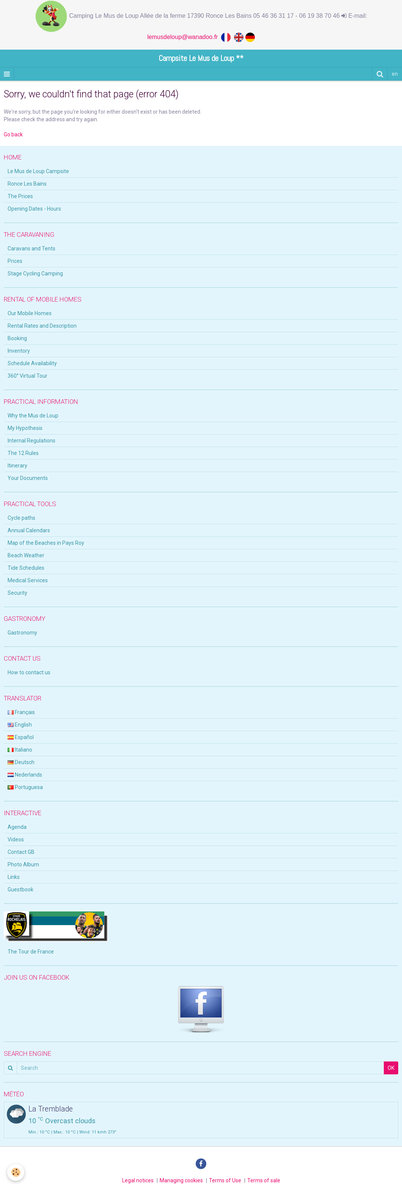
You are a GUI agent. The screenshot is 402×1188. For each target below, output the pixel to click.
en (395, 74)
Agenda (17, 827)
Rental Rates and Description (42, 326)
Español (21, 737)
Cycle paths (21, 518)
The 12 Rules (23, 453)
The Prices (20, 196)
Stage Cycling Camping (35, 273)
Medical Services (28, 580)
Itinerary (17, 466)
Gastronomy (22, 633)
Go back (13, 134)
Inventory (19, 351)
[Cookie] (16, 1172)
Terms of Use (225, 1180)
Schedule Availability (32, 363)
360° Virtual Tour (27, 376)
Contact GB (21, 852)
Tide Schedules (26, 568)
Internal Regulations (31, 441)
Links (14, 877)
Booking (17, 338)
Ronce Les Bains (27, 184)
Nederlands (25, 775)
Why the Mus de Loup (33, 416)
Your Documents (28, 478)
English (20, 725)
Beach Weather (26, 555)
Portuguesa (25, 787)
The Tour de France (31, 952)
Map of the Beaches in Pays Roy (46, 543)
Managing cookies (181, 1180)
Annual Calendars (29, 530)
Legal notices (138, 1180)
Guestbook (20, 889)
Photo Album (23, 864)
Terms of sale (263, 1180)
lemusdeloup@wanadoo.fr (184, 37)
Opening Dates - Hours (34, 209)
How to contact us (29, 672)
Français (21, 712)
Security (17, 593)
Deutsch (21, 762)
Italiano (20, 750)
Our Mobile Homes (30, 313)
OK (391, 1068)
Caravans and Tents (31, 248)
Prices (15, 261)
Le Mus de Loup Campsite (38, 171)
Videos (16, 839)
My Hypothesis (25, 428)
